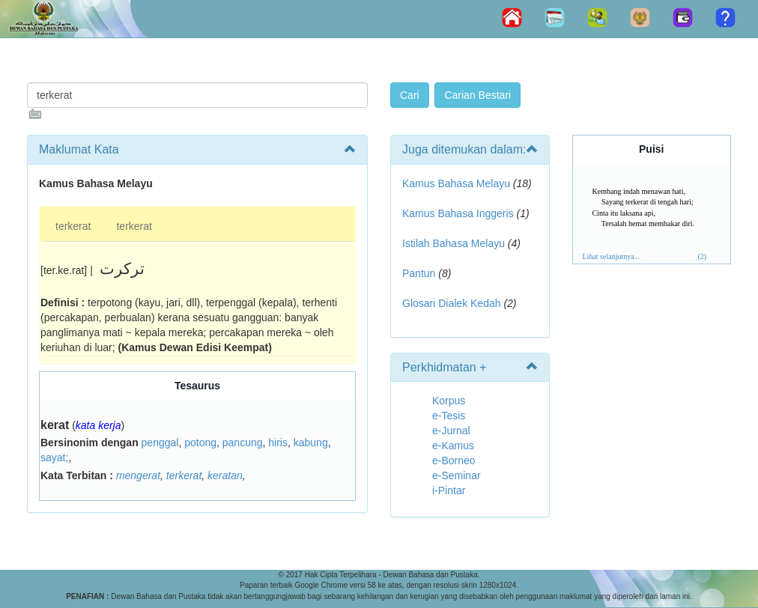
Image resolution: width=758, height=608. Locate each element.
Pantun (418, 273)
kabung (311, 443)
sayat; (54, 457)
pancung (242, 443)
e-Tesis (448, 416)
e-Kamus (453, 446)
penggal (160, 443)
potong (200, 443)
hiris (278, 443)
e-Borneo (454, 460)
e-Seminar (456, 475)
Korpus (448, 401)
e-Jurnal (451, 431)
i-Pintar (448, 490)
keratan (225, 475)
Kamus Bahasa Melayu (457, 183)
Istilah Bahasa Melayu (453, 243)
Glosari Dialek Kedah (451, 303)
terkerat (73, 226)
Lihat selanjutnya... (611, 256)
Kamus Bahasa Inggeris (458, 213)
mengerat (138, 475)
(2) (701, 256)
